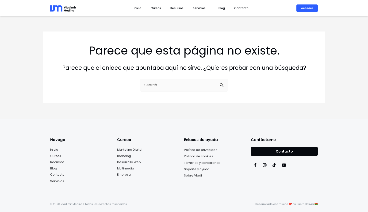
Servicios (209, 8)
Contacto (243, 8)
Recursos (187, 8)
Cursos (170, 8)
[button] (209, 8)
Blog (226, 8)
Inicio (155, 8)
